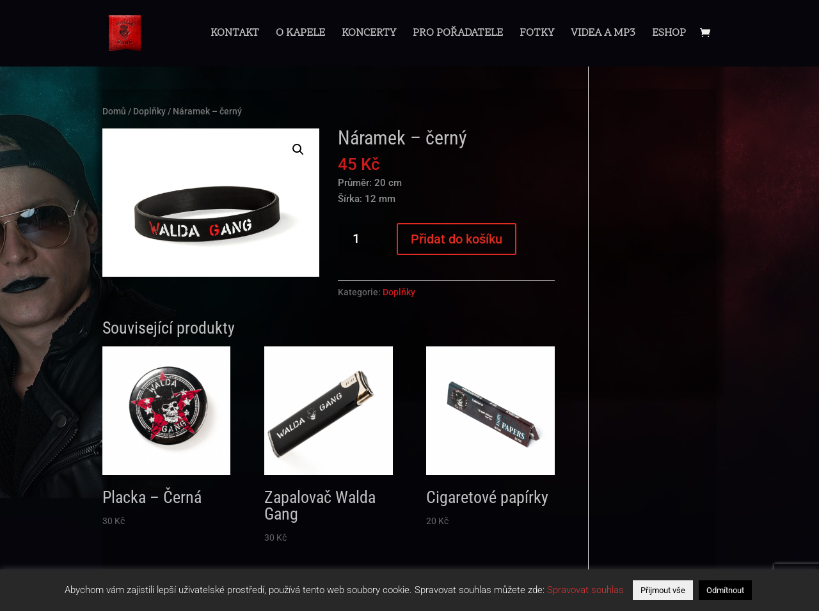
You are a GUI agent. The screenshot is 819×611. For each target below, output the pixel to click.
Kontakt (235, 35)
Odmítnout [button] (725, 590)
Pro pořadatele (458, 35)
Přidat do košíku (456, 239)
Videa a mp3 (603, 35)
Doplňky (149, 111)
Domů (114, 111)
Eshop (669, 35)
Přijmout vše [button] (662, 590)
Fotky (537, 35)
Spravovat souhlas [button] (585, 590)
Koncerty (369, 35)
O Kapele (300, 35)
